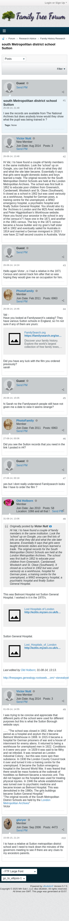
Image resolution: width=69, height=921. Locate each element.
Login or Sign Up (56, 2)
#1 (64, 100)
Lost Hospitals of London (39, 609)
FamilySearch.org (35, 332)
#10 (64, 838)
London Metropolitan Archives (26, 802)
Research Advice (27, 38)
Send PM (21, 87)
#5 (64, 398)
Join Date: (22, 145)
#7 (64, 478)
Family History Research (52, 38)
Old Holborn (28, 670)
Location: (21, 511)
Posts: (47, 145)
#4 (64, 309)
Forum (11, 38)
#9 (64, 709)
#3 (64, 265)
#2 (64, 156)
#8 (64, 518)
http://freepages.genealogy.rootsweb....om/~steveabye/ (36, 677)
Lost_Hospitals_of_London (40, 644)
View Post (50, 526)
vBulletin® (48, 886)
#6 (64, 438)
